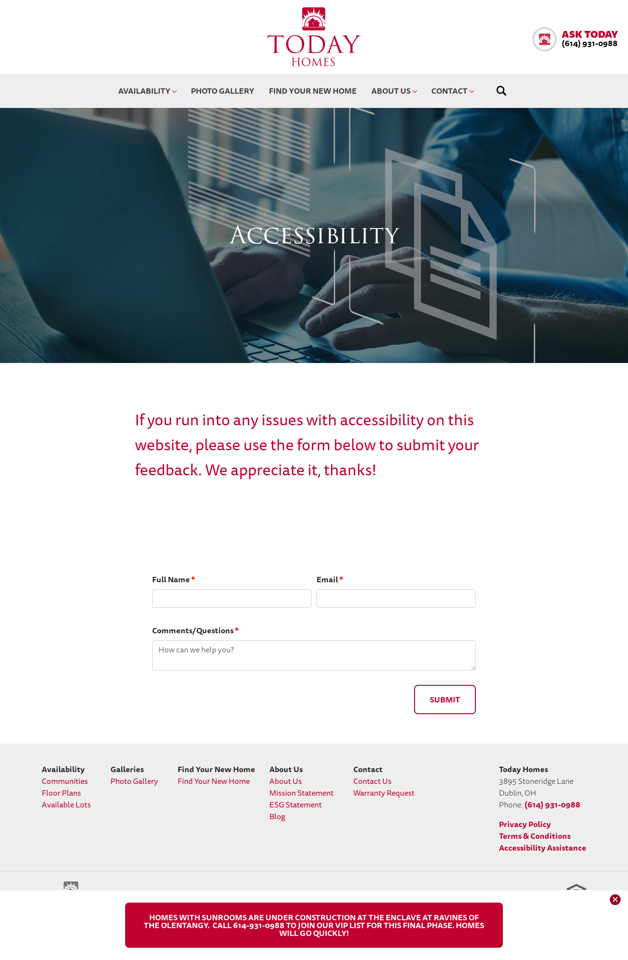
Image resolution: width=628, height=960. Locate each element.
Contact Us (372, 781)
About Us (285, 781)
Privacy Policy (525, 824)
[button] (575, 39)
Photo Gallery (222, 90)
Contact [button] (449, 90)
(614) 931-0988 (552, 804)
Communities (65, 781)
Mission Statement (301, 792)
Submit (445, 699)
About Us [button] (391, 90)
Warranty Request (384, 792)
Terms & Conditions (535, 836)
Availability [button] (144, 90)
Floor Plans (61, 792)
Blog (277, 816)
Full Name (173, 579)
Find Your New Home (313, 90)
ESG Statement (295, 804)
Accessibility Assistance (542, 847)
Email (329, 579)
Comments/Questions (195, 630)
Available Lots (66, 804)
